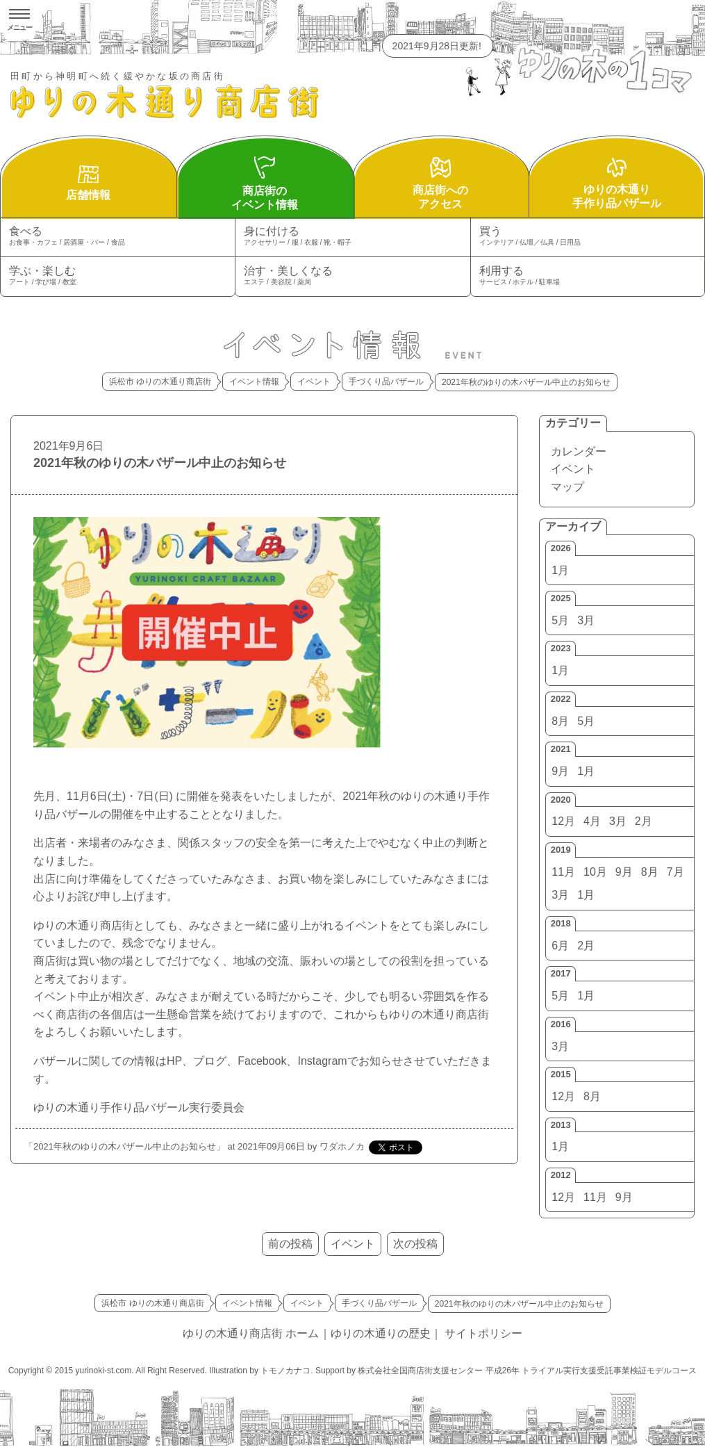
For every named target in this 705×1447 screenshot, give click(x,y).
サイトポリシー (483, 1333)
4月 (592, 821)
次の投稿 (415, 1244)
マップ (567, 487)
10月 (595, 872)
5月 (560, 620)
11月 (563, 872)
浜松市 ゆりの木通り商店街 (160, 381)
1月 (560, 570)
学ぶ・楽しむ (117, 276)
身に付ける (352, 236)
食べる (117, 236)
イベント (573, 469)
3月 (586, 620)
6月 (560, 945)
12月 (563, 821)
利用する (587, 276)
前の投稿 (290, 1244)
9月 (560, 771)
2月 (643, 821)
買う (587, 236)
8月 (560, 721)
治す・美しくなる (352, 276)
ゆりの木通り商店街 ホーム (251, 1333)
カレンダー (578, 451)
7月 (675, 872)
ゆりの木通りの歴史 (381, 1333)
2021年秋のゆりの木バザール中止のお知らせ (159, 463)
